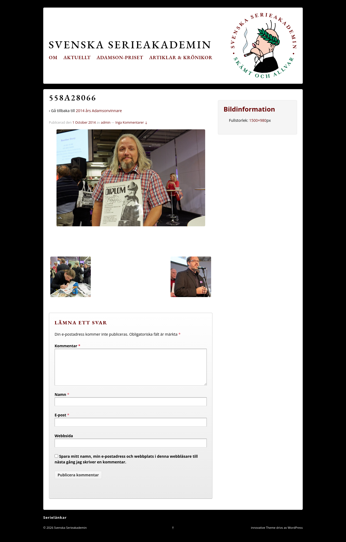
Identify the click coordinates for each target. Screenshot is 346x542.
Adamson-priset (120, 57)
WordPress (295, 534)
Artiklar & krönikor (181, 57)
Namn (60, 400)
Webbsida (64, 442)
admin (106, 122)
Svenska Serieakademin (130, 44)
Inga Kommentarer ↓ (131, 122)
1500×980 (258, 120)
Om (53, 57)
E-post (60, 421)
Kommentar (67, 345)
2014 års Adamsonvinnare (99, 110)
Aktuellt (77, 57)
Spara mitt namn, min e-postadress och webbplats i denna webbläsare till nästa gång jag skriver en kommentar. (126, 465)
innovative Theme (263, 534)
